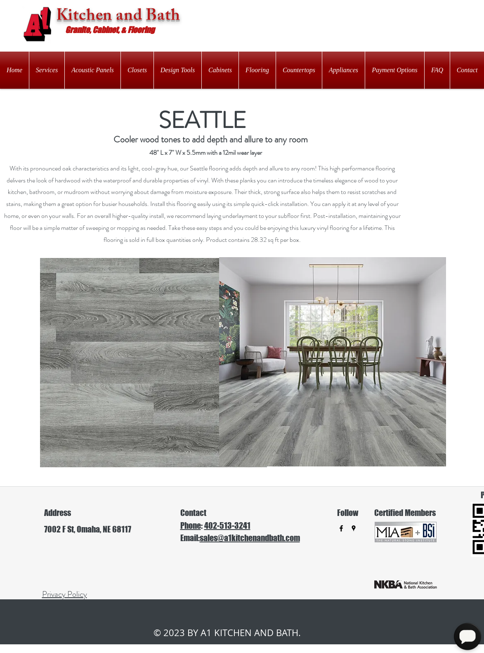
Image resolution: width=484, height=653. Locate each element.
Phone (190, 525)
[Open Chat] (467, 636)
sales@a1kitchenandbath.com (250, 538)
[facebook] (341, 528)
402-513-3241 (227, 525)
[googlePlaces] (353, 528)
